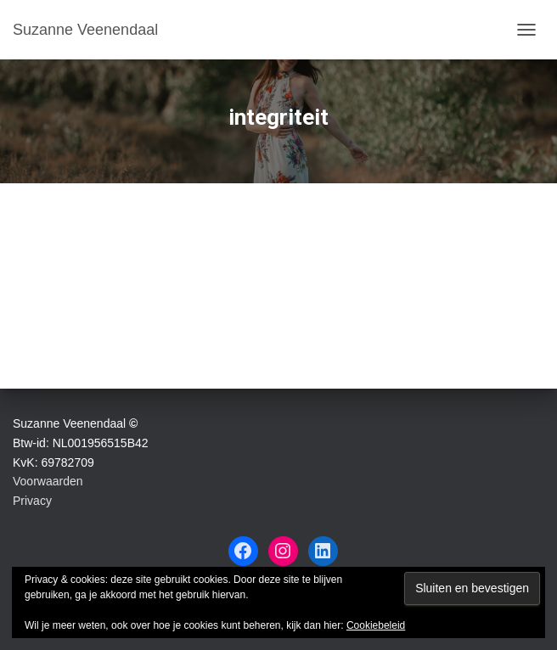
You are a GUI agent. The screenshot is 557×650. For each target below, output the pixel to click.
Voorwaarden (48, 481)
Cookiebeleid (375, 625)
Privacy (32, 500)
